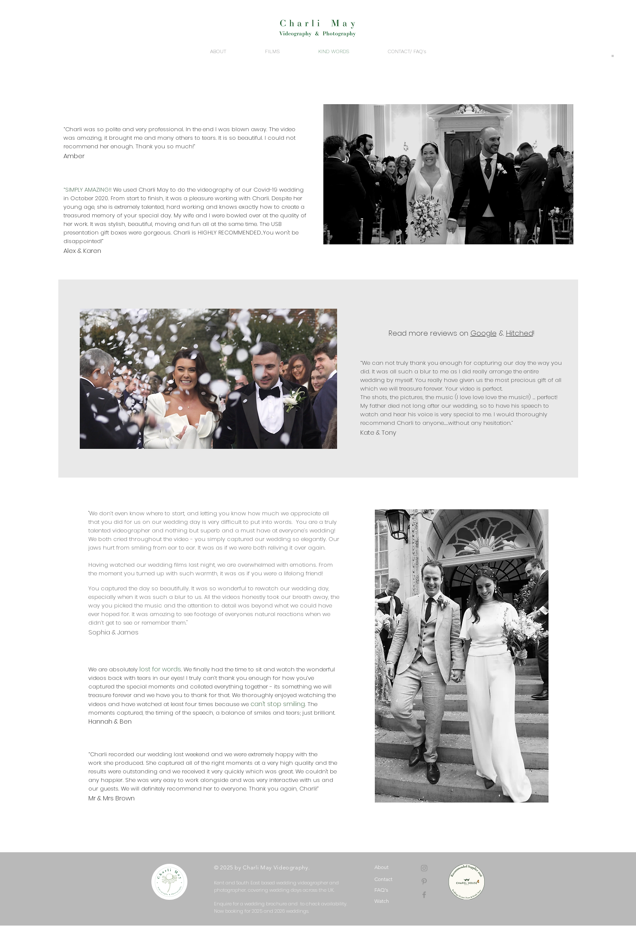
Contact (383, 879)
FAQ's (381, 890)
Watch (381, 901)
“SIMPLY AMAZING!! (87, 190)
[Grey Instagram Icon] (424, 868)
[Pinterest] (424, 881)
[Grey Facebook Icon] (424, 894)
